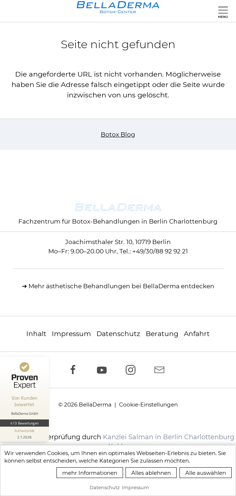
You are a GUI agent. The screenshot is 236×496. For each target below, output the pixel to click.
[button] (221, 11)
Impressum (71, 334)
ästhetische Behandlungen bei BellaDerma (113, 286)
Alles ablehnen (151, 472)
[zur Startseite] (118, 7)
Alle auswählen (205, 472)
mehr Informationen (89, 472)
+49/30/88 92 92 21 (160, 251)
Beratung (162, 334)
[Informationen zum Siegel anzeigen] (24, 434)
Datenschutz (118, 334)
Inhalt (36, 334)
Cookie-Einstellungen (148, 404)
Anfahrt (197, 334)
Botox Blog (118, 134)
